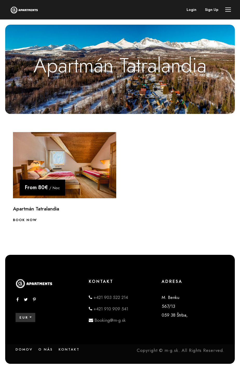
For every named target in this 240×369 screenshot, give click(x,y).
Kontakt (69, 349)
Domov (24, 349)
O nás (45, 349)
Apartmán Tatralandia (36, 208)
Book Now (25, 219)
